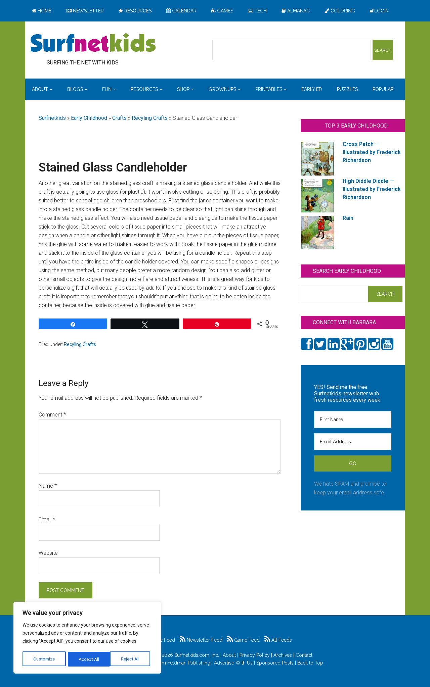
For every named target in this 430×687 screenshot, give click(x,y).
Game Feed (243, 640)
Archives (282, 655)
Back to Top (310, 663)
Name (48, 486)
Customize (44, 659)
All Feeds (278, 640)
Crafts (119, 118)
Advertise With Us (233, 663)
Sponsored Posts (275, 663)
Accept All (131, 659)
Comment (52, 414)
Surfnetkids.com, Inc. (196, 655)
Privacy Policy (255, 655)
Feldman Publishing (188, 663)
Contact (304, 655)
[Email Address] (352, 441)
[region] (87, 638)
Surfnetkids (52, 118)
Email (47, 519)
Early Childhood (89, 118)
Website (48, 553)
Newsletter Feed (201, 640)
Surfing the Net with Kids (93, 43)
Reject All (88, 659)
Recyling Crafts (150, 118)
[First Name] (352, 419)
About (229, 655)
